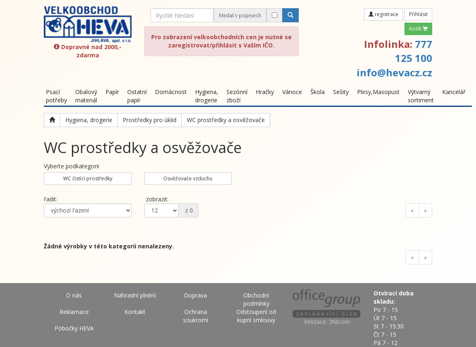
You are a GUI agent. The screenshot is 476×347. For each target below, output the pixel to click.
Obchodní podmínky (256, 299)
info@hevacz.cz (394, 72)
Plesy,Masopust (378, 92)
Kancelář (454, 92)
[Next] (425, 210)
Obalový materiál (86, 96)
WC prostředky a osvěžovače (226, 120)
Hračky (265, 92)
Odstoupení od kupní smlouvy (256, 316)
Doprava (195, 295)
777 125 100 (413, 51)
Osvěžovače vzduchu (187, 178)
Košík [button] (418, 28)
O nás (74, 295)
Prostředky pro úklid (149, 120)
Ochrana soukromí (195, 316)
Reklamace (74, 312)
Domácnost (171, 92)
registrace (383, 14)
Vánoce (292, 92)
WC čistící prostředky (87, 178)
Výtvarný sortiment (421, 96)
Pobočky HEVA (74, 328)
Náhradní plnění (135, 295)
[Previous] (412, 210)
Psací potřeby (56, 96)
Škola (317, 92)
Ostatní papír (137, 96)
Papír (112, 92)
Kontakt (134, 312)
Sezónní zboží (237, 96)
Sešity (341, 92)
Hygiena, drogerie (206, 96)
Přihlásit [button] (418, 14)
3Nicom (339, 322)
